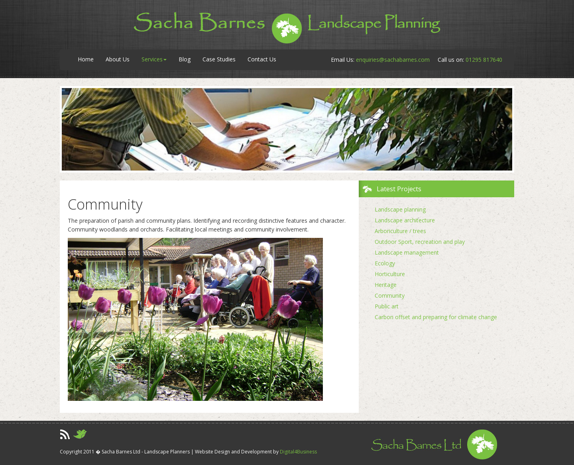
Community (390, 295)
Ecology (385, 263)
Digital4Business (298, 451)
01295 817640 (484, 59)
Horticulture (390, 274)
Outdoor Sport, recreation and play (420, 241)
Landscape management (407, 252)
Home (86, 59)
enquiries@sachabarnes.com (393, 59)
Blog (185, 59)
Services (154, 59)
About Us (118, 59)
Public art (387, 306)
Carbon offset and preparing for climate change (436, 317)
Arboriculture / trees (400, 231)
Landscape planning (400, 209)
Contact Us (262, 59)
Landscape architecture (405, 220)
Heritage (386, 284)
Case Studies (219, 59)
